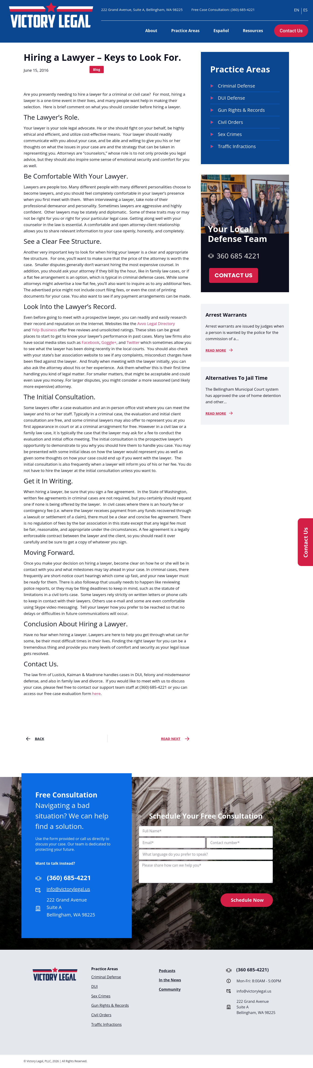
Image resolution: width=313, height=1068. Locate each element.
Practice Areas (185, 30)
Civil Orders (101, 1014)
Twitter (134, 342)
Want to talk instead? (55, 863)
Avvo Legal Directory (156, 323)
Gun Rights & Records (110, 1004)
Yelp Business (44, 329)
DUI (94, 986)
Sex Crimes (100, 995)
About (151, 30)
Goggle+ (109, 342)
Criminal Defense (106, 977)
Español (221, 30)
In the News (170, 980)
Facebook (91, 342)
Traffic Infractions (106, 1023)
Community (170, 989)
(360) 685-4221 (243, 9)
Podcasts (167, 970)
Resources (253, 30)
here (96, 693)
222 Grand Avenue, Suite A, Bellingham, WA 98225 (142, 9)
